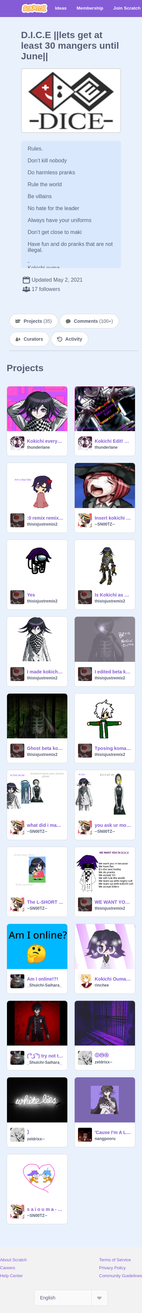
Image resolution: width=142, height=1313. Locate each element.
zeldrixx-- (103, 1062)
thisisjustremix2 (42, 524)
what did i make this (45, 825)
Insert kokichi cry (113, 518)
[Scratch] (34, 8)
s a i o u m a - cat (45, 1209)
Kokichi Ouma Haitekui (113, 979)
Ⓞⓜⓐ (102, 1055)
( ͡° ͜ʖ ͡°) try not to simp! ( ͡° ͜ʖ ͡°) (45, 1055)
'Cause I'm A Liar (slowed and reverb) (113, 1132)
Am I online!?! (42, 979)
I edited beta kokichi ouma (113, 671)
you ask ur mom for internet (113, 825)
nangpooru (105, 1138)
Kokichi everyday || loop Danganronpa (45, 441)
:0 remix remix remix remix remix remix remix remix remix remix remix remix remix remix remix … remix (45, 518)
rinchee (102, 985)
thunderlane (38, 447)
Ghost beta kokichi (45, 748)
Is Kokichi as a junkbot (113, 595)
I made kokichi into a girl (45, 671)
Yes (31, 595)
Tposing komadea (113, 748)
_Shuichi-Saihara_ (44, 985)
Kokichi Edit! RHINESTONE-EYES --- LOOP (113, 441)
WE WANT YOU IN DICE (113, 902)
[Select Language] (71, 1298)
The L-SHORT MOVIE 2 (45, 902)
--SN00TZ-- (105, 524)
